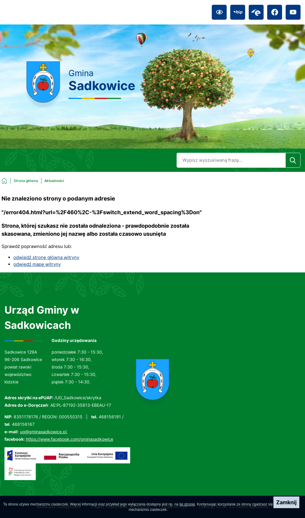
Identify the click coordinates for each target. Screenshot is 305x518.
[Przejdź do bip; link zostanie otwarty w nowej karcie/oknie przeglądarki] (237, 12)
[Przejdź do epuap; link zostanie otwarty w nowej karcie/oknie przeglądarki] (256, 12)
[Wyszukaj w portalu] (231, 160)
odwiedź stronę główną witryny (46, 257)
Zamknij (286, 502)
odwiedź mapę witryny (37, 264)
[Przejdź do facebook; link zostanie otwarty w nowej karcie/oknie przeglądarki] (274, 12)
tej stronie (187, 504)
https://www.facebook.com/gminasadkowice (69, 439)
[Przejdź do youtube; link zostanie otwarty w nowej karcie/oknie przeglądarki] (293, 12)
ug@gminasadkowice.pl (43, 431)
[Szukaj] (293, 160)
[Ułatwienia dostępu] (219, 12)
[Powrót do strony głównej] (19, 181)
